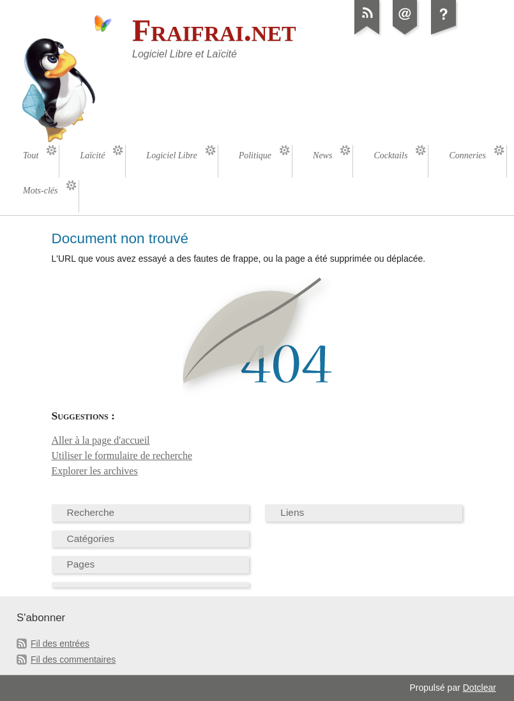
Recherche (91, 512)
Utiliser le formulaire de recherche (122, 455)
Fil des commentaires (73, 659)
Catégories (91, 538)
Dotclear (479, 687)
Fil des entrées (60, 643)
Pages (81, 564)
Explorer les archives (95, 470)
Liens (292, 512)
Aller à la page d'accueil (101, 440)
